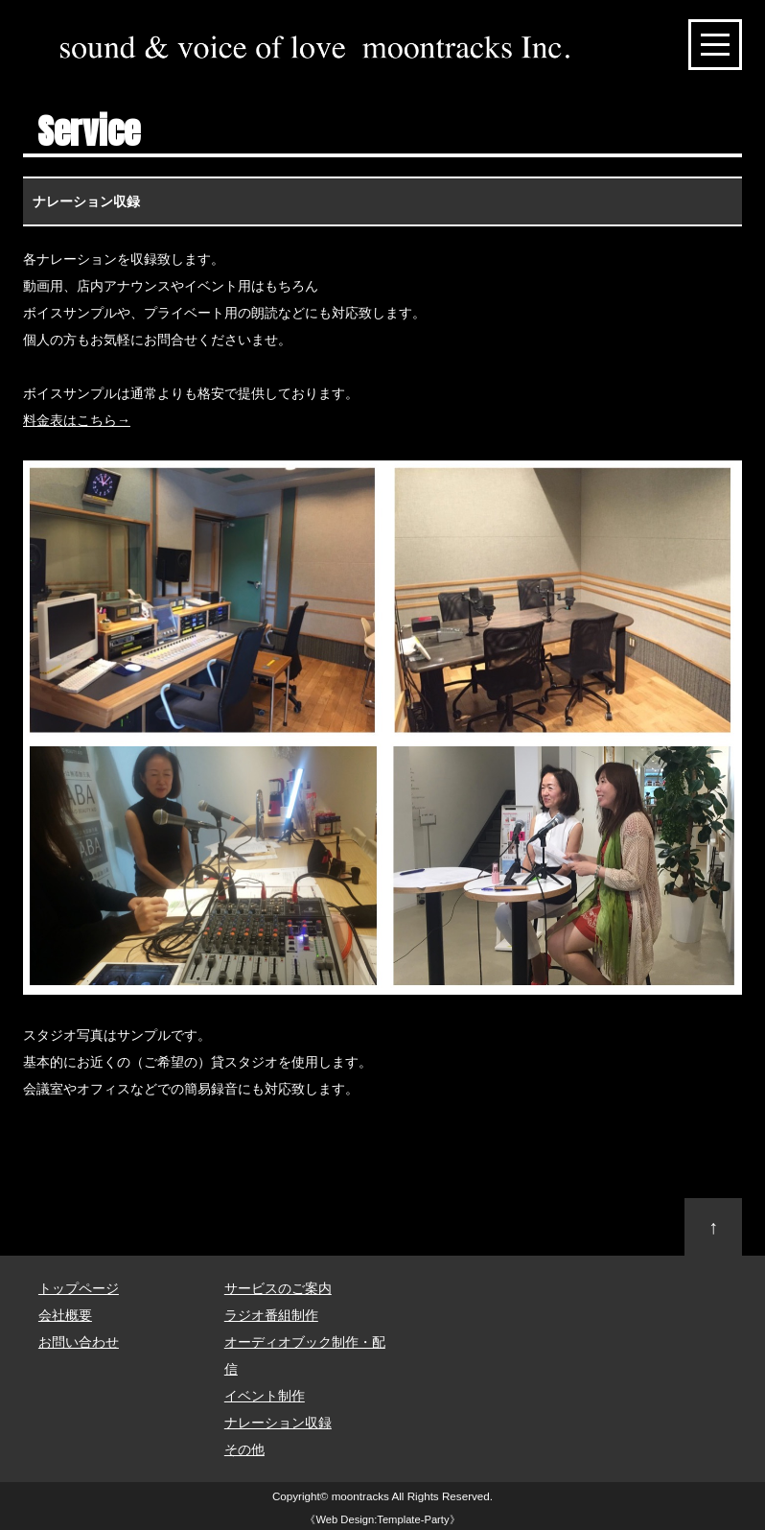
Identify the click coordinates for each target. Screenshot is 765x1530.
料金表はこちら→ (76, 420)
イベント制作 (264, 1395)
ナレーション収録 (278, 1422)
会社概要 (65, 1315)
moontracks (360, 1496)
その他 (244, 1449)
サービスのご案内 (278, 1288)
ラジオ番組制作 (271, 1315)
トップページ (78, 1288)
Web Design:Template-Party (382, 1519)
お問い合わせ (78, 1342)
